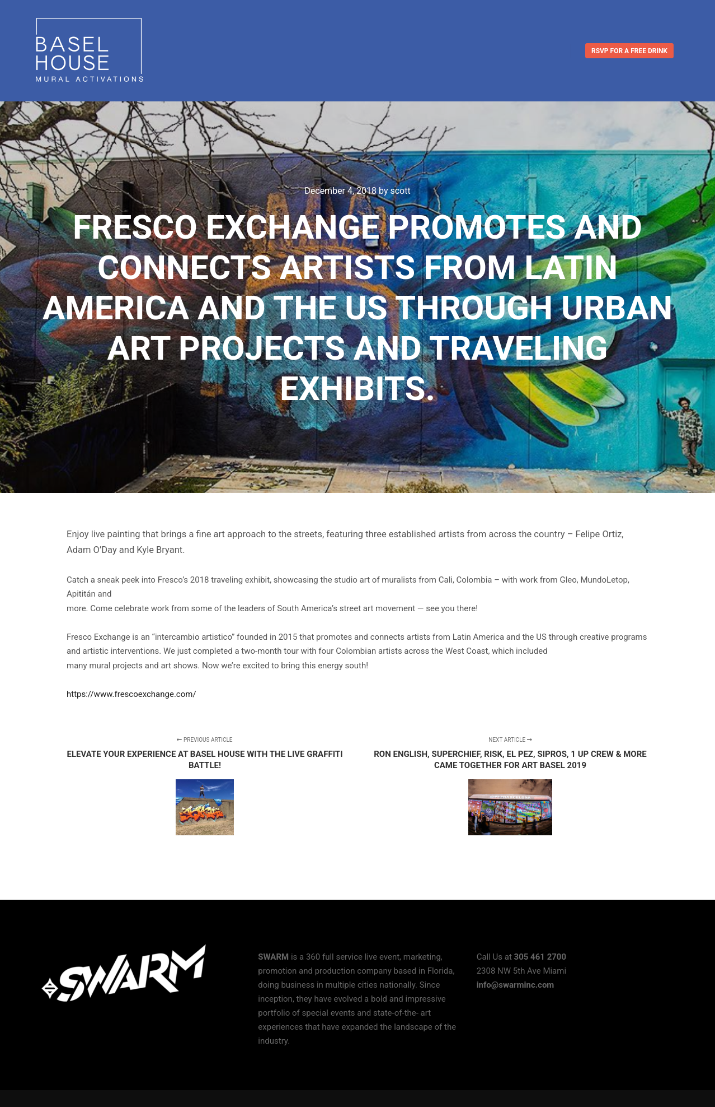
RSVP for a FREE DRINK (629, 51)
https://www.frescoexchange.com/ (132, 694)
